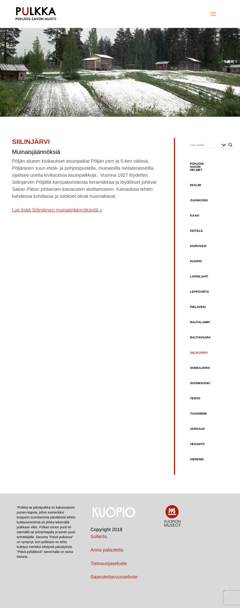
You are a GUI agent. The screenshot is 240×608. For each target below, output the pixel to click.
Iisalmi (195, 185)
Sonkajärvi (200, 368)
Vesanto (197, 444)
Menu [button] (211, 14)
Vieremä (197, 459)
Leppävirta (199, 291)
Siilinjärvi (198, 352)
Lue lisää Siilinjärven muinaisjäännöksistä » (57, 209)
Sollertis (98, 536)
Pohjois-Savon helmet (197, 167)
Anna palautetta (106, 549)
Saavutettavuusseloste (114, 576)
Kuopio (196, 261)
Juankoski (199, 200)
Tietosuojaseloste (108, 563)
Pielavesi (198, 307)
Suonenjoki (200, 383)
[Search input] (204, 145)
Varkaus (197, 429)
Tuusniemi (198, 413)
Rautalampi (200, 322)
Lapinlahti (199, 276)
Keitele (196, 231)
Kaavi (194, 215)
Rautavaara (200, 337)
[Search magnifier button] (230, 145)
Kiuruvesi (198, 246)
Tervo (195, 398)
